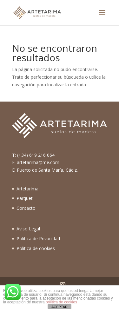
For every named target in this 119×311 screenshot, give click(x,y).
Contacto (26, 208)
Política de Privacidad (38, 238)
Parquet (25, 198)
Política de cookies (36, 248)
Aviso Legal (28, 229)
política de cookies (61, 302)
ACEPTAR (59, 307)
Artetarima (27, 189)
